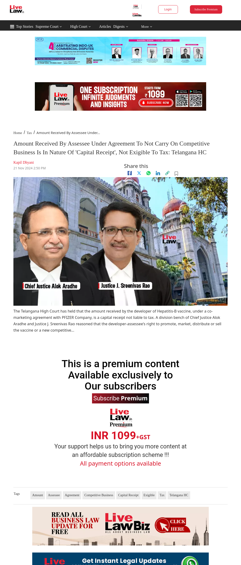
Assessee (54, 495)
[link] (167, 173)
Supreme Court (47, 26)
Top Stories (24, 26)
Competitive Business (98, 495)
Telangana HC (178, 495)
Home (17, 133)
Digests (119, 26)
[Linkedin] (158, 173)
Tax (29, 133)
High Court (78, 26)
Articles (105, 26)
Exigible (149, 495)
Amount (37, 495)
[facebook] (130, 173)
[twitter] (139, 173)
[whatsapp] (148, 173)
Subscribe (120, 398)
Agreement (72, 495)
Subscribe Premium (205, 9)
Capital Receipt (128, 495)
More (146, 26)
